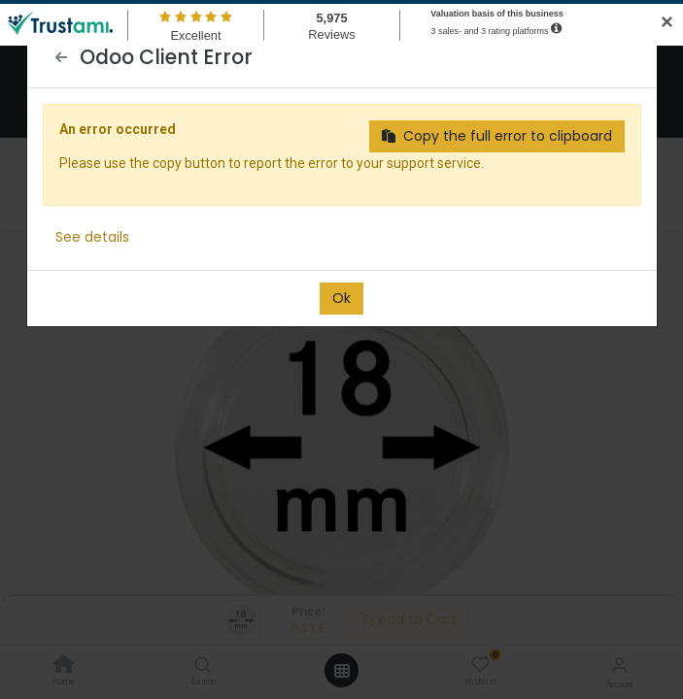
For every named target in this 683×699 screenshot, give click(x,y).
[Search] (202, 666)
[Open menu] (342, 670)
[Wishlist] (480, 665)
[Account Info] (619, 665)
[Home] (64, 666)
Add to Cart (408, 619)
